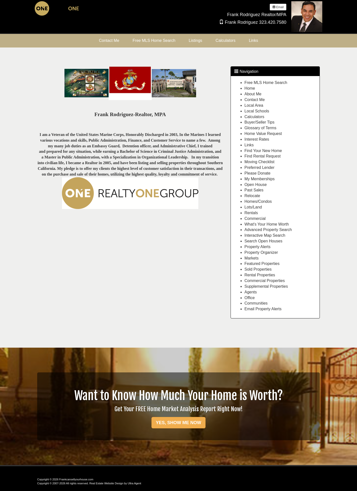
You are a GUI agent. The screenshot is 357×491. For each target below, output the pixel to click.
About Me (252, 94)
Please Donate (257, 173)
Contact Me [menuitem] (109, 40)
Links (249, 145)
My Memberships (259, 179)
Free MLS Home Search (265, 82)
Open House (255, 184)
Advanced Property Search (268, 230)
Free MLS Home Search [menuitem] (154, 40)
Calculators (254, 117)
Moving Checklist (259, 162)
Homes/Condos (258, 201)
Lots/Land (253, 207)
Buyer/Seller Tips (259, 122)
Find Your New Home (263, 151)
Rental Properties (259, 275)
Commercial (255, 218)
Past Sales (253, 190)
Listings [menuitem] (195, 40)
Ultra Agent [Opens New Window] (134, 483)
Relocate (252, 196)
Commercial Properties (264, 281)
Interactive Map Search (264, 235)
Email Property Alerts (262, 309)
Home (249, 88)
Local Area (253, 105)
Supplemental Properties (266, 286)
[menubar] (178, 41)
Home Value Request (263, 133)
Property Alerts (257, 247)
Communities (256, 303)
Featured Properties (261, 263)
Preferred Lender (259, 167)
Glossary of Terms (260, 128)
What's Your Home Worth (266, 224)
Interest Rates (256, 139)
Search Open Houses (263, 241)
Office (249, 298)
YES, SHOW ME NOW (178, 422)
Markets (251, 258)
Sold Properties (257, 269)
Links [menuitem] (253, 40)
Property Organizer (261, 252)
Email (278, 7)
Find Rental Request (262, 156)
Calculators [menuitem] (226, 40)
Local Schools (256, 111)
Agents (250, 292)
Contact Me (254, 100)
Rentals (251, 213)
